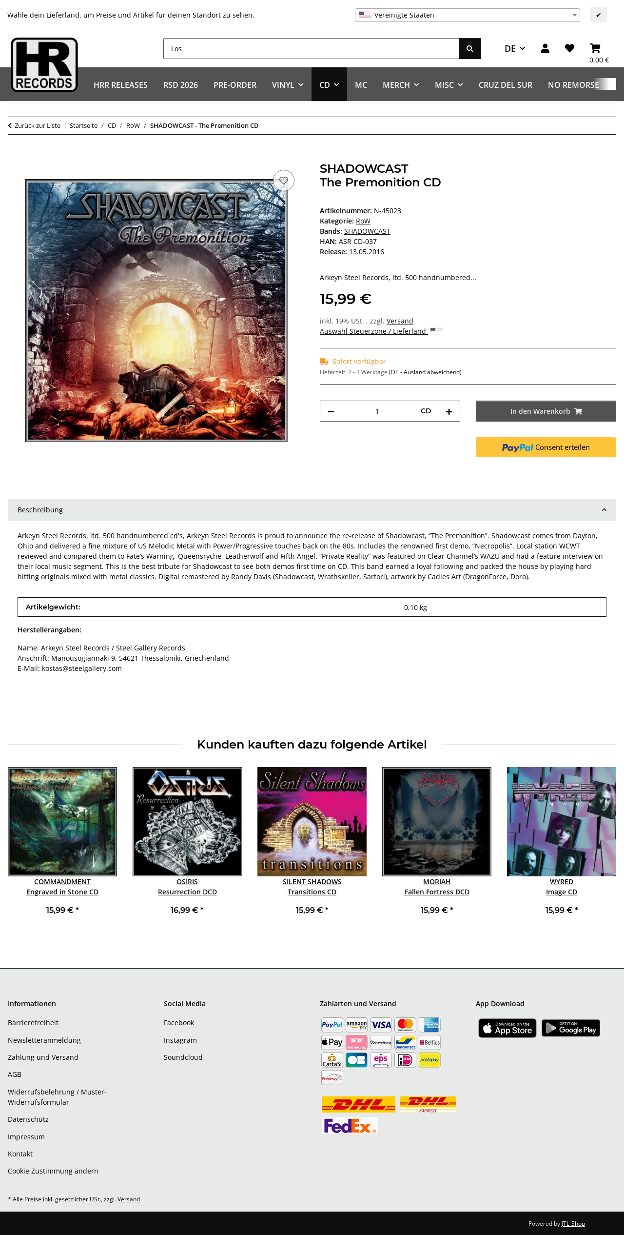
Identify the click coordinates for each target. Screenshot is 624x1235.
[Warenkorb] (599, 48)
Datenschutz (28, 1119)
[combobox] (467, 15)
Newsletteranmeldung (44, 1040)
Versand (400, 320)
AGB (14, 1074)
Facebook (179, 1022)
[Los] (311, 48)
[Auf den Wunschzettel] (283, 180)
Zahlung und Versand (43, 1057)
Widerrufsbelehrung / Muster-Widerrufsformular (57, 1097)
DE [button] (510, 48)
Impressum (26, 1136)
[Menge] (377, 411)
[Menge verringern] (331, 411)
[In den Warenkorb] (15, 156)
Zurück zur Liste (37, 125)
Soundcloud (183, 1057)
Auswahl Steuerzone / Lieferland (381, 331)
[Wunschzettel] (569, 48)
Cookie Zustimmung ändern (53, 1170)
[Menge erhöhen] (449, 411)
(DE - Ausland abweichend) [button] (425, 372)
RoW (363, 220)
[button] (545, 48)
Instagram (180, 1040)
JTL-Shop (573, 1223)
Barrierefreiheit (33, 1022)
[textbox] (467, 15)
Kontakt (20, 1153)
